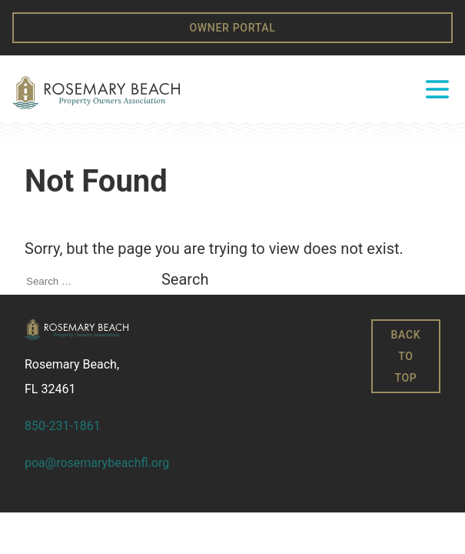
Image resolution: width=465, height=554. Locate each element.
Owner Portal (232, 28)
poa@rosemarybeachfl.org (97, 463)
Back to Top (406, 356)
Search (184, 279)
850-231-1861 (63, 426)
